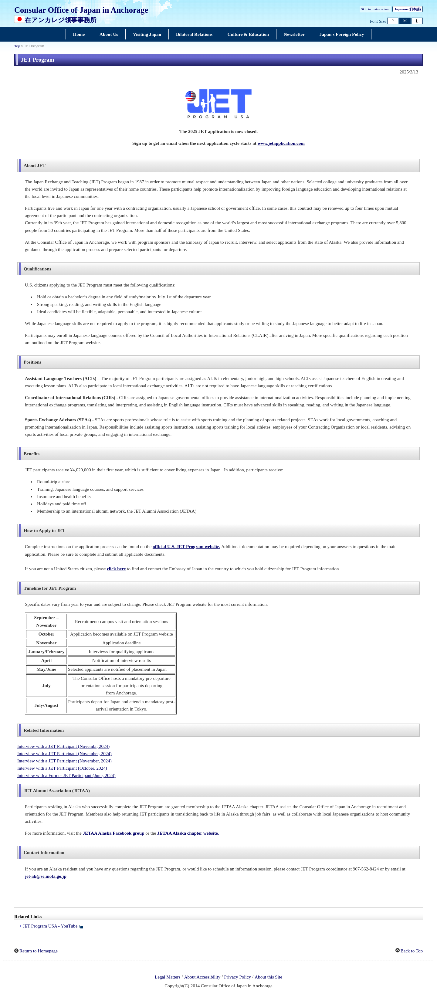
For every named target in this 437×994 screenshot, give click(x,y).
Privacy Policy (237, 977)
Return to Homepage (38, 950)
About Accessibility (202, 977)
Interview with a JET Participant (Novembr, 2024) (63, 746)
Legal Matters (167, 977)
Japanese (407, 9)
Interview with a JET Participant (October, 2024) (62, 768)
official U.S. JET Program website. (186, 546)
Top (17, 46)
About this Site (268, 977)
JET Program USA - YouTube (50, 926)
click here (116, 568)
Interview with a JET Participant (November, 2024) (64, 753)
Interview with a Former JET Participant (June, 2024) (66, 775)
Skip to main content (375, 9)
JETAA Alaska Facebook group (113, 833)
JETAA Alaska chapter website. (188, 833)
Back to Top (412, 950)
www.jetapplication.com (281, 143)
